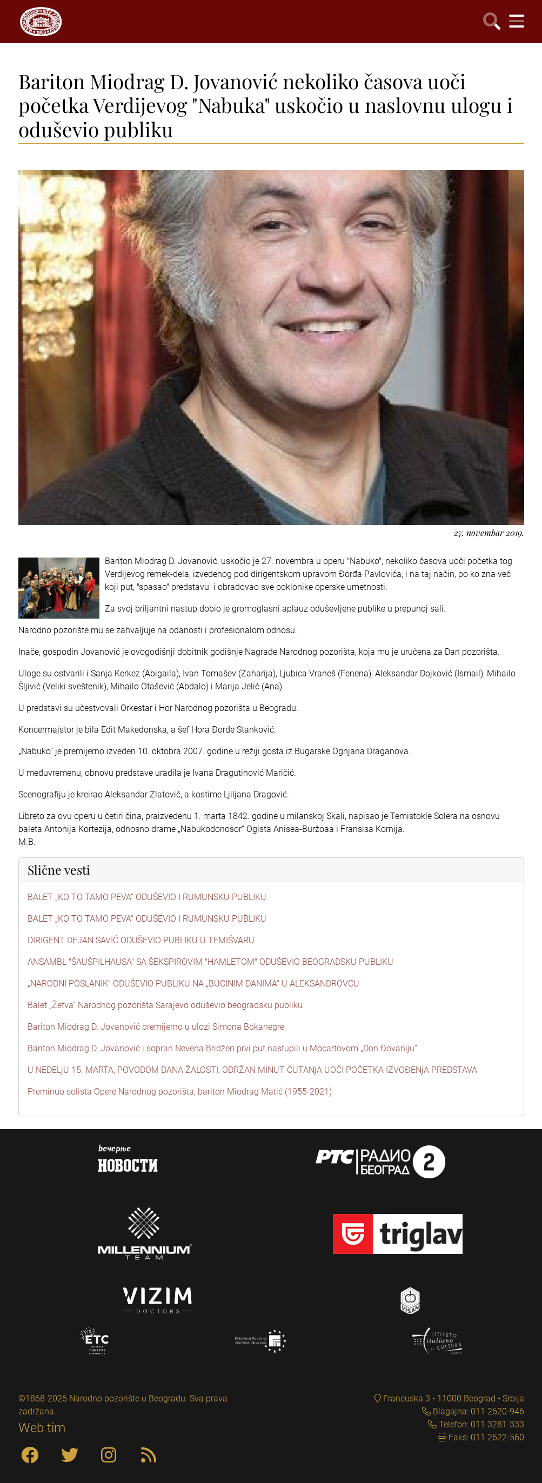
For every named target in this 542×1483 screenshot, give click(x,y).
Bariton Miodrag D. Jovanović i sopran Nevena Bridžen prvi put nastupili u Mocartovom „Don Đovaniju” (222, 1048)
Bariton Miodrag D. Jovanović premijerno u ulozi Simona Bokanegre (156, 1027)
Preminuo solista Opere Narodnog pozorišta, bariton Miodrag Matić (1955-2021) (180, 1091)
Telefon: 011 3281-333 (480, 1424)
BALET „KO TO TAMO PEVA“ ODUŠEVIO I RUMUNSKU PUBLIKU (147, 897)
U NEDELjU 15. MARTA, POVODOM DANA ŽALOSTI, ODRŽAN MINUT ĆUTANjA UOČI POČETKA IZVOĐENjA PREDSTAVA (252, 1070)
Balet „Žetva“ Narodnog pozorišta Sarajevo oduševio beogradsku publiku (165, 1005)
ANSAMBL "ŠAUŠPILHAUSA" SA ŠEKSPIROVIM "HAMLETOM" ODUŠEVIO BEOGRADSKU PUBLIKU (210, 962)
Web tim (41, 1427)
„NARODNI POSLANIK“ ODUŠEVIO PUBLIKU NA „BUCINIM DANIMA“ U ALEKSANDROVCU (193, 983)
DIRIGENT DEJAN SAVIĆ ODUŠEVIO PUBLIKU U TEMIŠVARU (141, 940)
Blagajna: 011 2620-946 (477, 1411)
